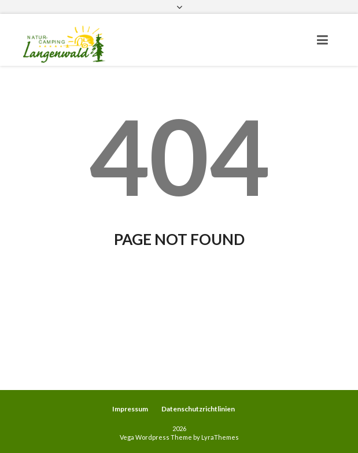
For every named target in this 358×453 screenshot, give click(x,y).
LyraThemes (220, 437)
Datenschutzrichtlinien (198, 408)
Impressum (130, 408)
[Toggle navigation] (322, 40)
